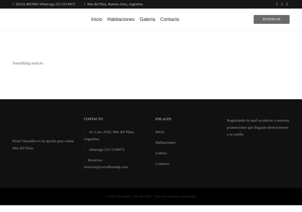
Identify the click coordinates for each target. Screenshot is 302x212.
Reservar (271, 19)
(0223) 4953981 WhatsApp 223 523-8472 (43, 4)
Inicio (96, 19)
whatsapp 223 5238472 (104, 149)
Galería (147, 19)
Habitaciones (121, 19)
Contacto (169, 19)
